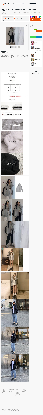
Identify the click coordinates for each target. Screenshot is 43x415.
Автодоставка (10, 390)
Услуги (10, 387)
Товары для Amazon (17, 393)
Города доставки (24, 390)
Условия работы (24, 389)
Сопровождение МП (17, 394)
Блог (22, 394)
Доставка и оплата (9, 52)
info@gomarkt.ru (32, 391)
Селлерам (17, 387)
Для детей (3, 390)
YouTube (23, 404)
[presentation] (9, 47)
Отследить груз (38, 3)
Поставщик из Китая (18, 397)
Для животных (4, 392)
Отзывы (23, 393)
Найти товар (26, 3)
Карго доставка (11, 394)
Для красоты (3, 393)
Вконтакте (19, 404)
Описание (3, 52)
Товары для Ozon (17, 391)
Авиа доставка (11, 393)
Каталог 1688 (4, 387)
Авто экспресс (10, 391)
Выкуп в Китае (17, 395)
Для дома (3, 391)
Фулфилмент (23, 391)
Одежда (3, 389)
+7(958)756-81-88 (34, 389)
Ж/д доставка (10, 392)
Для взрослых (4, 394)
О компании (24, 387)
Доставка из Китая (11, 389)
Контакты (23, 392)
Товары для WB (17, 392)
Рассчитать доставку (32, 3)
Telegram (21, 404)
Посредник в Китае (17, 396)
